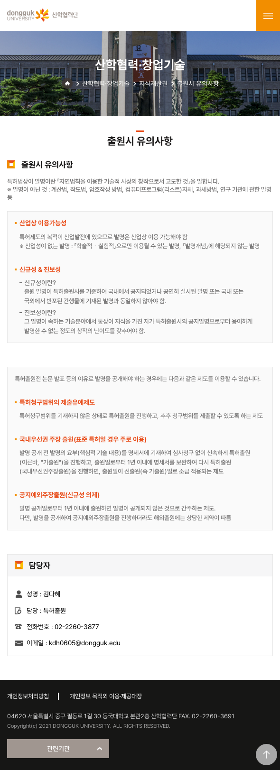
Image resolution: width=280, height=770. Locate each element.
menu (268, 15)
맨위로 (266, 754)
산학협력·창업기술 (106, 83)
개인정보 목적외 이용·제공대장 (106, 696)
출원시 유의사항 (198, 83)
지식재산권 (153, 83)
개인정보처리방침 (28, 696)
